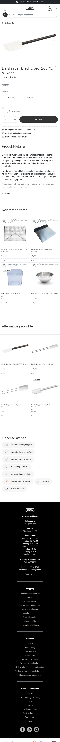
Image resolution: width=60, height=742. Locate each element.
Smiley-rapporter (30, 709)
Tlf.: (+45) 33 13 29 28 (30, 567)
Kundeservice (30, 601)
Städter (3, 260)
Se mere (41, 2)
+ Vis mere (7, 193)
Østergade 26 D (30, 524)
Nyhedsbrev (30, 655)
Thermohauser (35, 416)
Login (30, 721)
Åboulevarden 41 (30, 531)
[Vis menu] (4, 8)
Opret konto (30, 717)
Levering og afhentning (30, 605)
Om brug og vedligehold (30, 663)
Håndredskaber (9, 23)
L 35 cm (30, 98)
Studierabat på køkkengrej (30, 675)
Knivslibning (30, 647)
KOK (32, 260)
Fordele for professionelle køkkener (30, 671)
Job (30, 701)
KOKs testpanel (30, 651)
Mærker (30, 644)
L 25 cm (11, 98)
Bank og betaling (30, 713)
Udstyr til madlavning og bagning (30, 667)
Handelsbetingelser (30, 613)
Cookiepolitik (30, 621)
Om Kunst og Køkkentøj (30, 697)
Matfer (5, 85)
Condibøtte (4, 303)
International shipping (30, 625)
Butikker (30, 597)
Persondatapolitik (30, 617)
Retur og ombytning (30, 609)
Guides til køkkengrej (30, 659)
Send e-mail (30, 574)
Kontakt (30, 694)
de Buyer (33, 303)
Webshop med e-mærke (30, 594)
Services (30, 705)
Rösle (32, 373)
